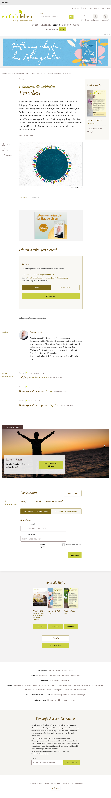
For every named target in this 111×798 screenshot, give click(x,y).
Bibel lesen (68, 683)
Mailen (8, 156)
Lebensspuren (57, 683)
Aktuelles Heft (52, 29)
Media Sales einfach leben (22, 678)
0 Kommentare (35, 197)
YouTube (73, 693)
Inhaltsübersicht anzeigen (94, 130)
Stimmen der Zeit (98, 678)
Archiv (62, 29)
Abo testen (50, 296)
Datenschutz (55, 776)
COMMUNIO (29, 683)
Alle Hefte (55, 631)
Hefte (56, 24)
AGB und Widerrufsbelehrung (39, 776)
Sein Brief (97, 8)
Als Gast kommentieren (66, 511)
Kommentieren (72, 493)
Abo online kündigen (78, 687)
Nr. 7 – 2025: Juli (32, 401)
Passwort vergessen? (42, 540)
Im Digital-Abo (65, 287)
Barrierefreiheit (67, 776)
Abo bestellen (55, 638)
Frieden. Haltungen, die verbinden (60, 73)
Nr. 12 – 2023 (41, 73)
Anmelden (42, 318)
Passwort (32, 531)
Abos (76, 24)
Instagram (64, 693)
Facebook (53, 693)
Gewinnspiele (65, 673)
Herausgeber (106, 8)
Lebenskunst (15, 459)
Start (35, 24)
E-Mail (32, 524)
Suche (41, 13)
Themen (45, 24)
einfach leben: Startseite (10, 73)
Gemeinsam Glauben (43, 683)
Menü (7, 2)
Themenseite (13, 427)
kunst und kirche (80, 683)
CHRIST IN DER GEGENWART (61, 678)
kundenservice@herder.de (60, 687)
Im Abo (36, 287)
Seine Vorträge (87, 8)
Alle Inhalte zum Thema (51, 464)
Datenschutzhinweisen (39, 747)
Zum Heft (40, 619)
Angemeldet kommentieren (35, 511)
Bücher (66, 24)
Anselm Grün (76, 8)
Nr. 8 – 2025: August (33, 373)
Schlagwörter (54, 673)
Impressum (79, 776)
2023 (34, 73)
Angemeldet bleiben (74, 539)
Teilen (8, 144)
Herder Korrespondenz (82, 678)
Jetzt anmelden (71, 756)
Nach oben (55, 781)
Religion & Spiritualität (41, 678)
